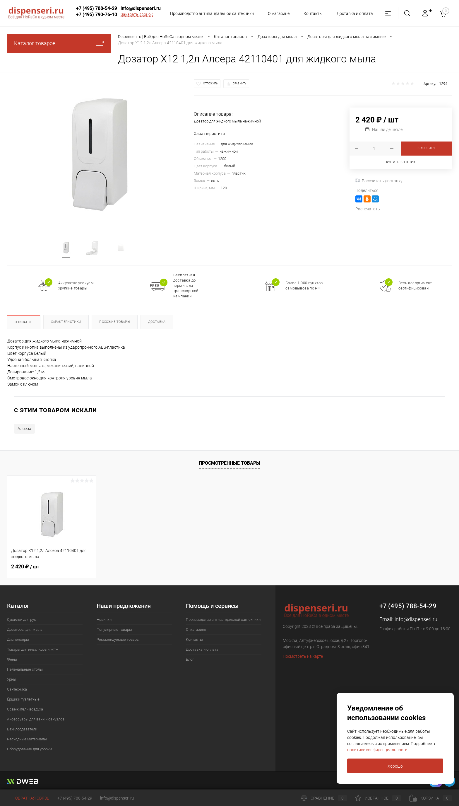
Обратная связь (28, 798)
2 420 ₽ (25, 566)
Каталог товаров (59, 43)
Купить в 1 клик (401, 162)
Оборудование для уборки (29, 749)
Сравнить (240, 83)
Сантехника (17, 689)
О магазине (276, 13)
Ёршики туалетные (23, 699)
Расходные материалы (27, 739)
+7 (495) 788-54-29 (96, 8)
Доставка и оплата (354, 13)
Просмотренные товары (229, 463)
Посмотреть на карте (303, 656)
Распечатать (367, 209)
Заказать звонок (137, 14)
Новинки (104, 619)
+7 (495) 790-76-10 (96, 14)
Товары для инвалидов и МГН (32, 649)
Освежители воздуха (25, 709)
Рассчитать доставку (379, 180)
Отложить (210, 83)
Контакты (311, 13)
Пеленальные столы (25, 669)
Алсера (24, 428)
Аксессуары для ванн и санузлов (35, 719)
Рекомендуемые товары (118, 639)
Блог (190, 659)
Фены (12, 659)
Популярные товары (114, 629)
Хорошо (395, 766)
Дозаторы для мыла (24, 629)
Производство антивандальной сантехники (208, 13)
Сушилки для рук (21, 619)
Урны (11, 679)
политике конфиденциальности (377, 749)
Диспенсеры (18, 639)
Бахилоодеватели (22, 729)
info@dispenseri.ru (141, 8)
